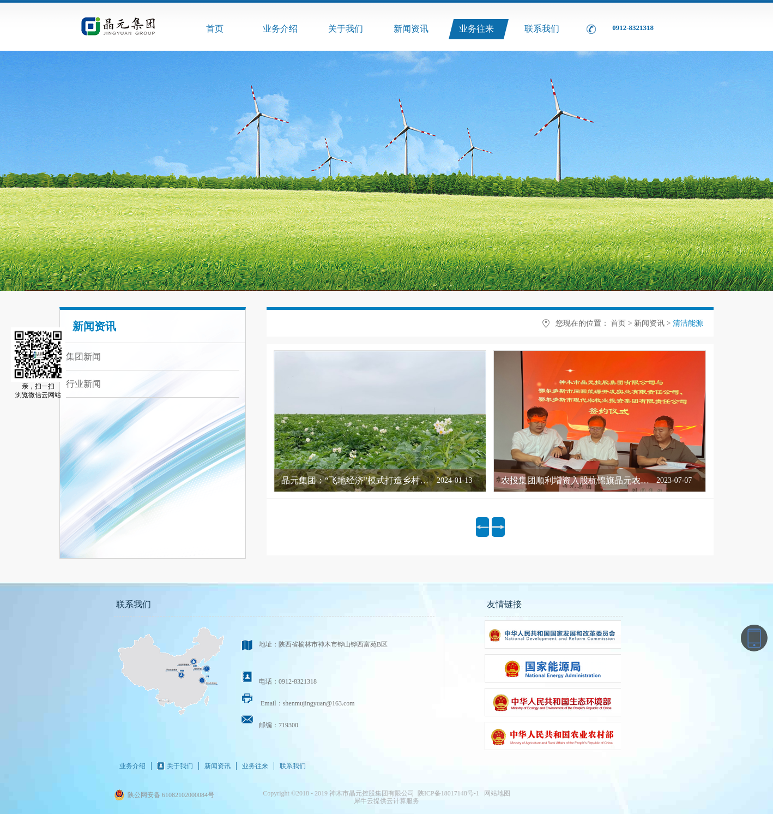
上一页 (482, 527)
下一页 (498, 527)
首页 (215, 28)
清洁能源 (688, 323)
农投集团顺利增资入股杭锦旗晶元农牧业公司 (588, 480)
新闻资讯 (649, 323)
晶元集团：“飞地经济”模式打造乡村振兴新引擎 (372, 480)
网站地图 (495, 793)
